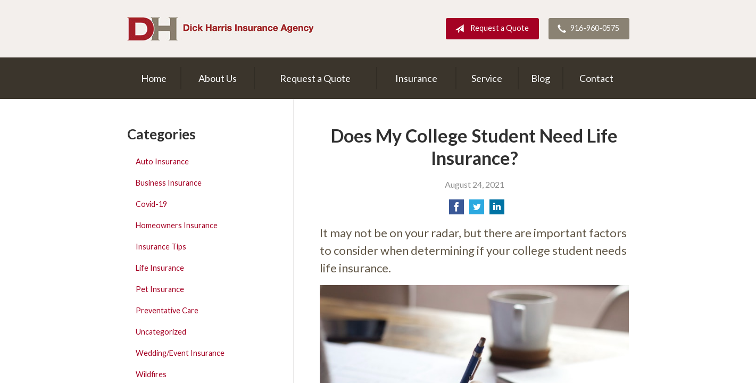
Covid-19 (151, 204)
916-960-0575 (586, 28)
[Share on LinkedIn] (496, 210)
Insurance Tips (161, 246)
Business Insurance (169, 182)
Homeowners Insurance (177, 225)
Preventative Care (167, 310)
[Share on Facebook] (456, 210)
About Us (217, 78)
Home (154, 78)
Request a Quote (490, 28)
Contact (596, 78)
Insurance (416, 78)
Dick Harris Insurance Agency (220, 28)
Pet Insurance (160, 289)
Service (486, 78)
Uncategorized (161, 331)
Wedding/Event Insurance (180, 352)
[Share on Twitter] (476, 210)
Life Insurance (160, 267)
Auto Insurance (162, 161)
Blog (540, 78)
